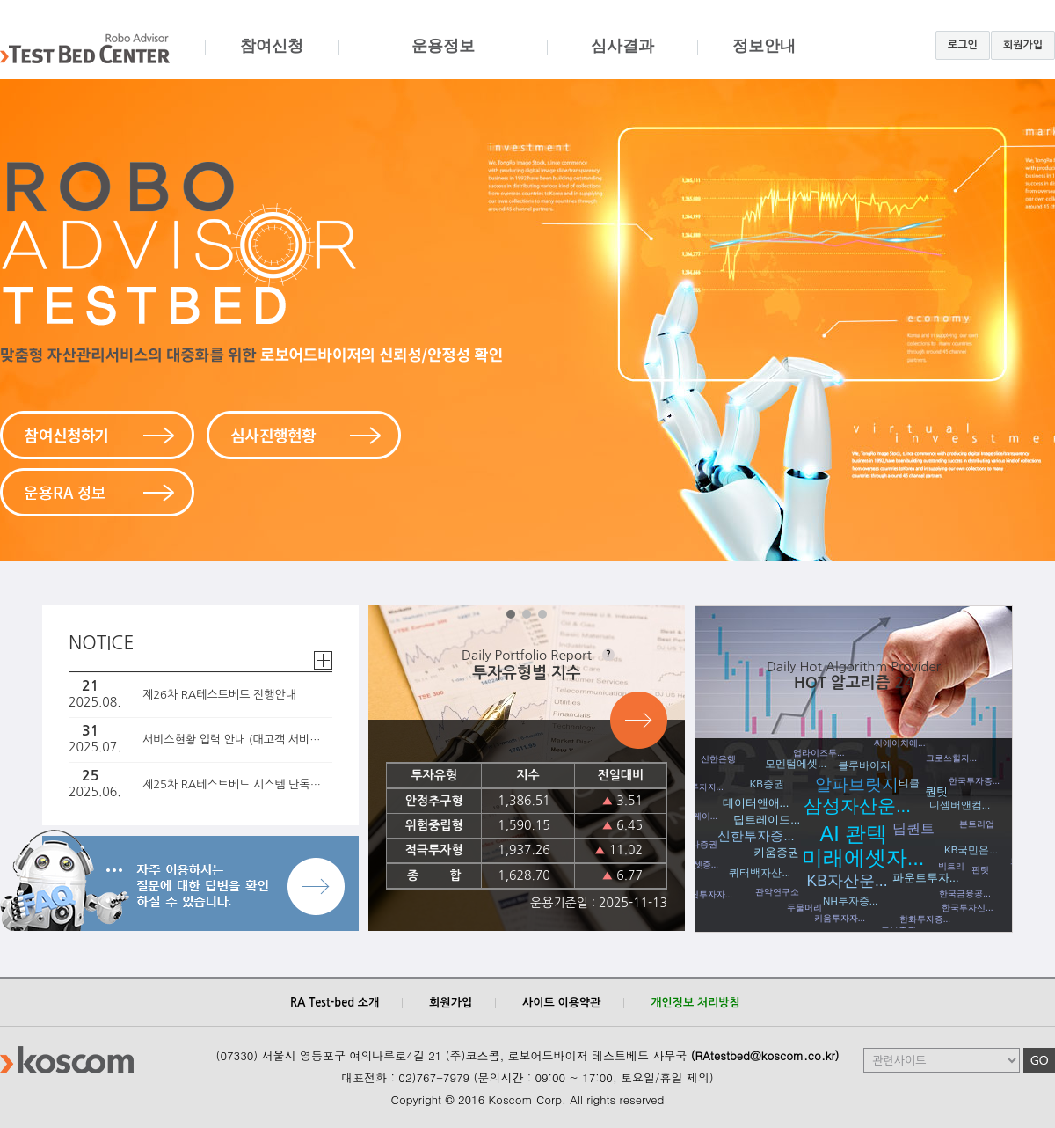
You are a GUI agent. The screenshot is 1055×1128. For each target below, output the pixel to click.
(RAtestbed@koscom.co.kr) (765, 1055)
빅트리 (951, 866)
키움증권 (776, 852)
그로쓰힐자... (951, 758)
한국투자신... (967, 907)
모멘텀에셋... (795, 763)
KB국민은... (971, 850)
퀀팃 (936, 791)
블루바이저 (864, 765)
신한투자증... (755, 836)
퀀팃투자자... (706, 894)
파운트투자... (925, 877)
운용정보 (443, 59)
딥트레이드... (766, 819)
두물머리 (804, 907)
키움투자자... (839, 918)
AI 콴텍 (854, 834)
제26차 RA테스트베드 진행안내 (219, 694)
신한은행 (718, 759)
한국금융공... (964, 893)
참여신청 (271, 59)
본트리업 (976, 824)
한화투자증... (924, 919)
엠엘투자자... (698, 787)
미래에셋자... (863, 857)
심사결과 (622, 59)
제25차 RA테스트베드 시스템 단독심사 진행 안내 (234, 784)
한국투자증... (974, 781)
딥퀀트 (913, 828)
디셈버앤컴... (960, 805)
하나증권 (699, 844)
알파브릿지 (857, 784)
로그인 (963, 45)
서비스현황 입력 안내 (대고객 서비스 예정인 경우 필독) (234, 739)
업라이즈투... (818, 753)
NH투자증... (850, 901)
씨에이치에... (899, 743)
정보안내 (764, 59)
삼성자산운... (857, 805)
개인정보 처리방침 (695, 1002)
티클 (909, 783)
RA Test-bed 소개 (334, 1002)
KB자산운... (847, 881)
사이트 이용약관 (561, 1002)
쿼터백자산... (759, 873)
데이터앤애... (756, 802)
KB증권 (767, 784)
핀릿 (980, 870)
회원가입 (1023, 45)
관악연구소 (777, 892)
